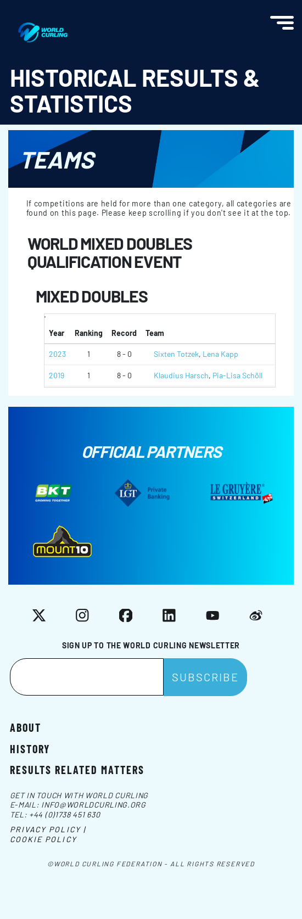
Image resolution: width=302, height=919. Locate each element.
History (30, 748)
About (25, 727)
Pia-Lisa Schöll (237, 375)
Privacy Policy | (48, 829)
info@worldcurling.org (93, 804)
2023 (57, 353)
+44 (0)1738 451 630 (64, 814)
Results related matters (77, 769)
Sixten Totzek (176, 353)
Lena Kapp (220, 353)
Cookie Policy (43, 839)
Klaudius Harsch (181, 375)
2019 (56, 375)
